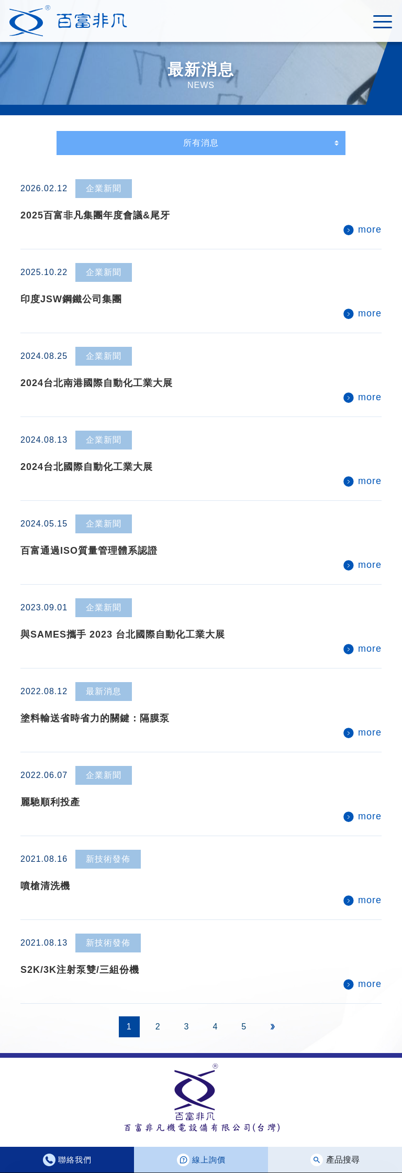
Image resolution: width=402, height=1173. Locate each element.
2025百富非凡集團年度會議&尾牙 (95, 215)
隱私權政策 (42, 1161)
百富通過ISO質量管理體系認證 (89, 550)
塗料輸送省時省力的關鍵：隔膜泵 (95, 718)
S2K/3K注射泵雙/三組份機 (79, 969)
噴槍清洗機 (45, 886)
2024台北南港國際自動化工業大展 (96, 383)
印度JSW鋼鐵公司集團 (71, 299)
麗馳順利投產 (50, 802)
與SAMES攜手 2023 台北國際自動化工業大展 (122, 634)
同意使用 (358, 1148)
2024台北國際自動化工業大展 (86, 467)
